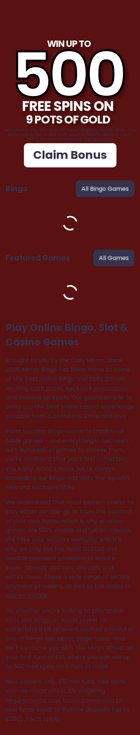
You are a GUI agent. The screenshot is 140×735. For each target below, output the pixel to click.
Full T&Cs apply (99, 139)
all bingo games (105, 188)
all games (114, 258)
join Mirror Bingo (69, 638)
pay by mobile (26, 595)
